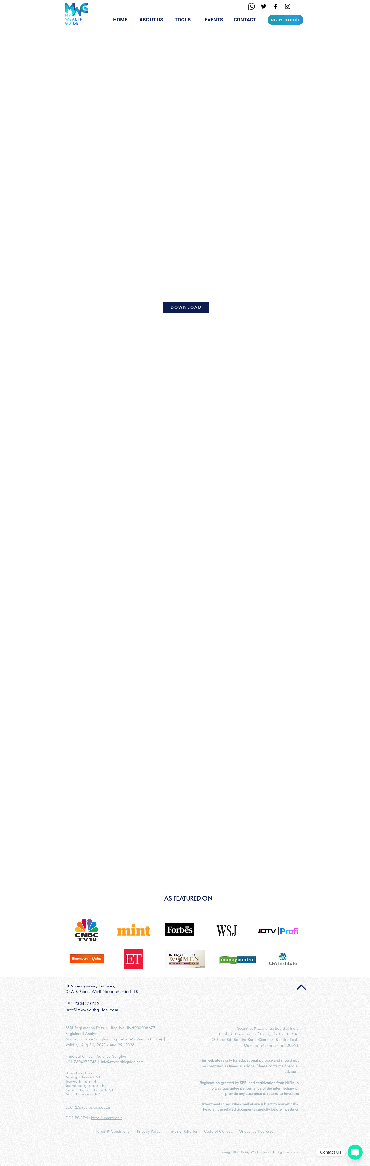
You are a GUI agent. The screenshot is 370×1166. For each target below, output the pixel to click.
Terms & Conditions (112, 1131)
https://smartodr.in (106, 1117)
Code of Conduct (219, 1131)
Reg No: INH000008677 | (135, 1027)
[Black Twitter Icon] (263, 6)
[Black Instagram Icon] (287, 6)
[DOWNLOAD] (186, 307)
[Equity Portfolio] (285, 20)
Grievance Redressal (256, 1131)
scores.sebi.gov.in (96, 1107)
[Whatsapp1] (251, 6)
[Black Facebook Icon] (275, 6)
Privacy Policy (148, 1131)
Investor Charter (183, 1131)
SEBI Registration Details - (88, 1027)
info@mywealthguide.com (122, 1061)
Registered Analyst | (83, 1033)
